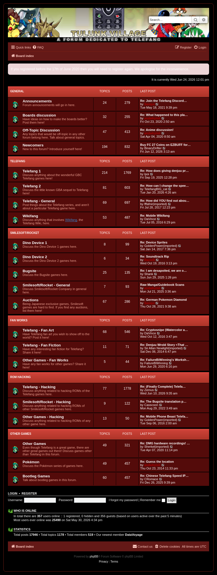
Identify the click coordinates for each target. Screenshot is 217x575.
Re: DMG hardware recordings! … (165, 443)
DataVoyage (134, 534)
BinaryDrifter (153, 148)
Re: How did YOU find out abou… (164, 200)
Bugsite (29, 271)
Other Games (20, 433)
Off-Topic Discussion (41, 130)
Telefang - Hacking (39, 387)
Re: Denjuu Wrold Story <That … (164, 344)
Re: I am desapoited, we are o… (163, 270)
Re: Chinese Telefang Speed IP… (164, 475)
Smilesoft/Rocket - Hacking (47, 402)
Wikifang (30, 216)
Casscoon (151, 405)
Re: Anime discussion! (156, 129)
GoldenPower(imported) (160, 245)
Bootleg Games (36, 476)
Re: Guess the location (157, 461)
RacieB (149, 260)
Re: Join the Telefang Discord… (163, 100)
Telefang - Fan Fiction (42, 345)
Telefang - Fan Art (38, 330)
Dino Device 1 (35, 243)
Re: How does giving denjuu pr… (164, 170)
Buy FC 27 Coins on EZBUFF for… (165, 144)
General (17, 91)
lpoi (146, 174)
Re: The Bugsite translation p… (163, 401)
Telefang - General (39, 201)
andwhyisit (152, 118)
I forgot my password (123, 500)
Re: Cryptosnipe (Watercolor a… (164, 330)
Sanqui (149, 104)
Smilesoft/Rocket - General (46, 285)
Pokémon (31, 462)
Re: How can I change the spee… (164, 185)
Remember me (152, 500)
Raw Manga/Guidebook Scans (162, 284)
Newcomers (33, 145)
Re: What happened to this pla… (164, 115)
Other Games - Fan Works (45, 360)
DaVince (150, 219)
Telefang (17, 161)
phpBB (94, 556)
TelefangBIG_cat (155, 189)
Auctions (30, 300)
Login (12, 493)
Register (29, 493)
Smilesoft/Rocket (24, 232)
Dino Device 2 (35, 257)
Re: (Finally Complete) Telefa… (163, 386)
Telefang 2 (32, 186)
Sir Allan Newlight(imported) (163, 348)
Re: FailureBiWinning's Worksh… (164, 359)
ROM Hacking (20, 377)
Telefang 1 (32, 171)
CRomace (151, 479)
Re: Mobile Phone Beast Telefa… (164, 416)
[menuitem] (38, 47)
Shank (148, 274)
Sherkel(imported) (156, 446)
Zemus (149, 390)
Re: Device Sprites (154, 242)
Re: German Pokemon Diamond (163, 299)
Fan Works (18, 320)
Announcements (37, 101)
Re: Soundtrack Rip (154, 256)
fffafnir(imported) (155, 204)
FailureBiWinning (156, 363)
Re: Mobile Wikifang (155, 215)
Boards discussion (39, 115)
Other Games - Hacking (43, 417)
